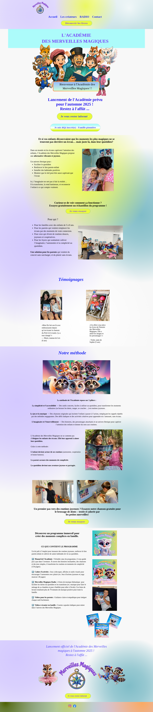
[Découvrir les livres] (76, 23)
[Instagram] (70, 706)
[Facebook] (75, 706)
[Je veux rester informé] (74, 116)
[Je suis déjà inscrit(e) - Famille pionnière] (75, 127)
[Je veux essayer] (78, 211)
